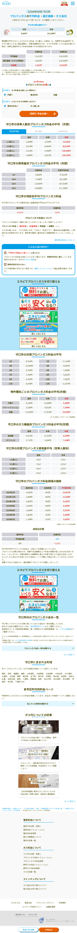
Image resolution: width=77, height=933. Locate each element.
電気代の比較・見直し (32, 826)
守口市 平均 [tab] (14, 131)
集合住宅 (32, 94)
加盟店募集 (50, 906)
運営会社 (28, 902)
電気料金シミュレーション (34, 829)
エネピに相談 (29, 259)
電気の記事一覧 (29, 840)
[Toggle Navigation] (73, 3)
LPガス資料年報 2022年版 (23, 640)
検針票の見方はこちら (64, 240)
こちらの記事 (65, 629)
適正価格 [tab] (38, 131)
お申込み (48, 929)
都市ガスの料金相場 (31, 868)
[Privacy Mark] (42, 920)
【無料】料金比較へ (41, 113)
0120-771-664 (28, 929)
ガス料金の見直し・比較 (31, 808)
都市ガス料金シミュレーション (35, 864)
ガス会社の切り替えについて (35, 885)
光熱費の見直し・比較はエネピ (11, 808)
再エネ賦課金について (32, 836)
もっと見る (68, 654)
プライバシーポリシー (45, 902)
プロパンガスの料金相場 (33, 861)
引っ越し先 (33, 106)
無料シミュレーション (43, 268)
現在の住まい (11, 106)
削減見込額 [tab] (63, 131)
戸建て (8, 94)
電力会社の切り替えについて (35, 888)
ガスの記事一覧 (29, 871)
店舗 (53, 94)
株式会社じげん (20, 914)
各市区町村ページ (37, 626)
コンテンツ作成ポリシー (32, 906)
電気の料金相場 (29, 833)
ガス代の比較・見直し (32, 853)
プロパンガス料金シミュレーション (37, 857)
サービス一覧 (33, 914)
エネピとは (15, 902)
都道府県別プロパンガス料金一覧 (52, 808)
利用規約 (62, 902)
